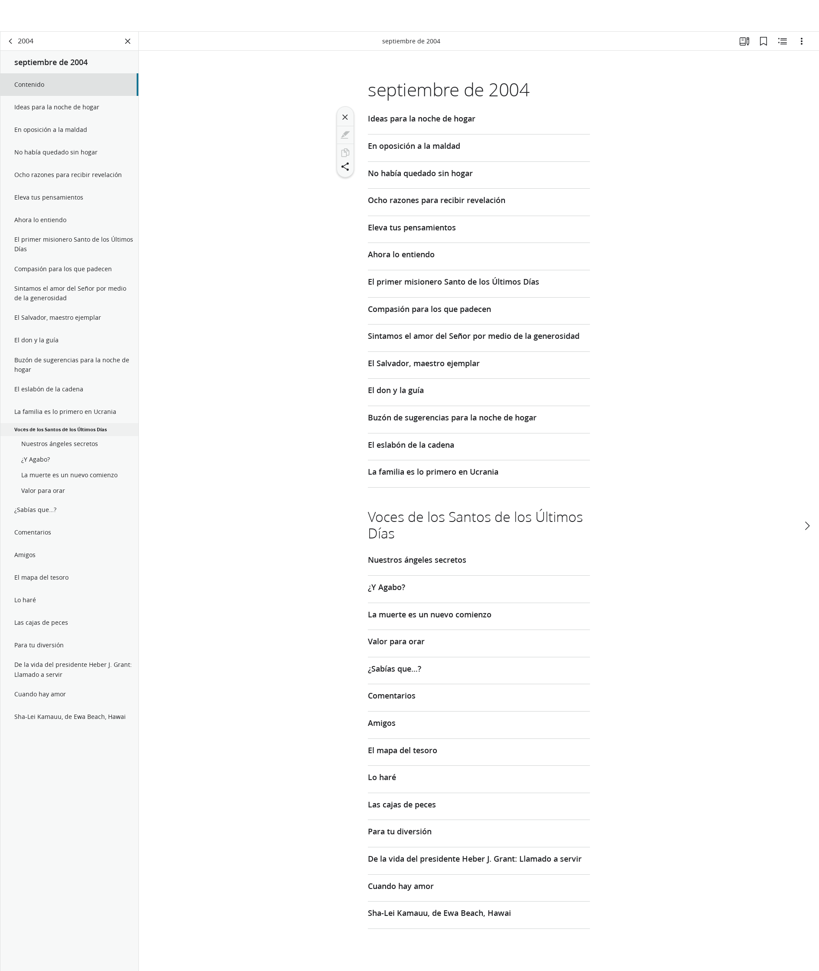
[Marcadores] (763, 41)
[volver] (11, 42)
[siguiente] (807, 494)
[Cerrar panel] (128, 42)
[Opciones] (801, 41)
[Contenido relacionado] (782, 41)
